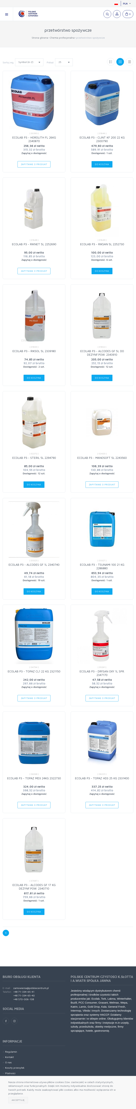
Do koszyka (102, 164)
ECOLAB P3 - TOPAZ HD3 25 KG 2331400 (102, 778)
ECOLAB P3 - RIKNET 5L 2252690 (34, 244)
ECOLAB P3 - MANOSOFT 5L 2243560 (102, 457)
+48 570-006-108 (23, 999)
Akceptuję (18, 1100)
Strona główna (40, 37)
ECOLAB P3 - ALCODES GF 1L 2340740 (34, 564)
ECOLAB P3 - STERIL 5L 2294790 (34, 457)
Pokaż (50, 62)
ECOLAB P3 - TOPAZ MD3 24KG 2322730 (34, 778)
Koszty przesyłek (14, 1067)
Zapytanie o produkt (34, 164)
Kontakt (9, 1056)
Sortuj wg (8, 62)
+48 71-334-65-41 (23, 991)
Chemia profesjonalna (62, 37)
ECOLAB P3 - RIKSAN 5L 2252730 (102, 244)
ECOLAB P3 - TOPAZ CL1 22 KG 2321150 (34, 671)
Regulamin (11, 1051)
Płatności (10, 1073)
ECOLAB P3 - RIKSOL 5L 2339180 (34, 351)
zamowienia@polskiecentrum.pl (31, 987)
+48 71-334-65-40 (24, 995)
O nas (8, 1062)
